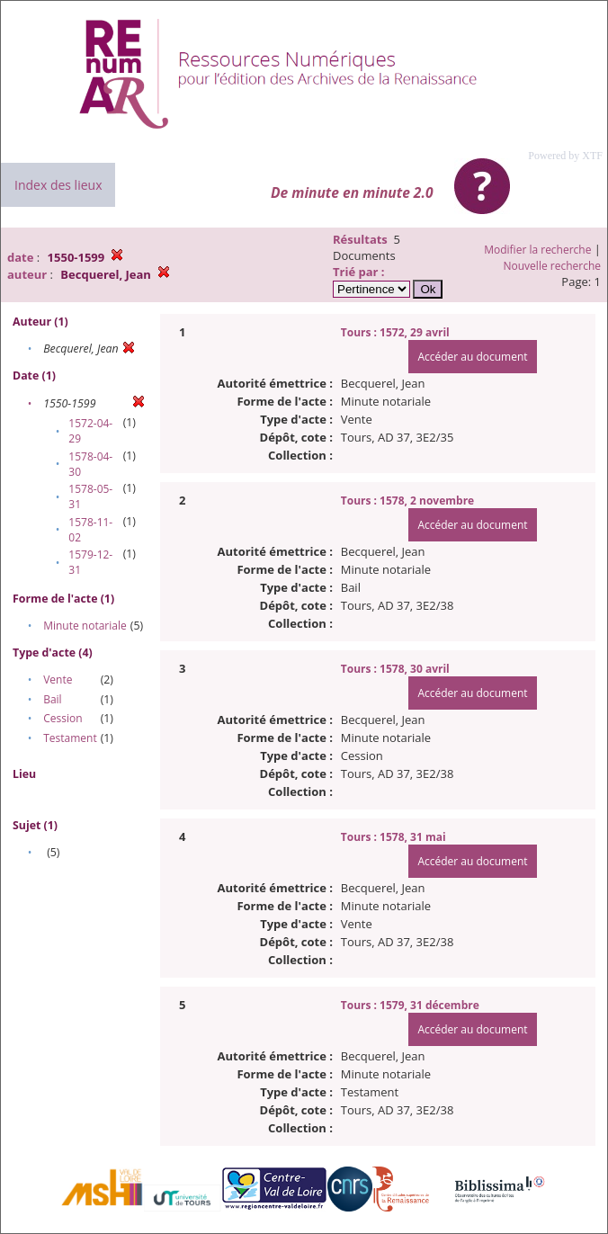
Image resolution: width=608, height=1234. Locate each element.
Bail (52, 699)
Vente (57, 679)
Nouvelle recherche (553, 265)
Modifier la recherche (537, 249)
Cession (62, 718)
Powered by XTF (565, 155)
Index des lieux (58, 184)
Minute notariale (85, 625)
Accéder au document (472, 356)
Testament (70, 738)
